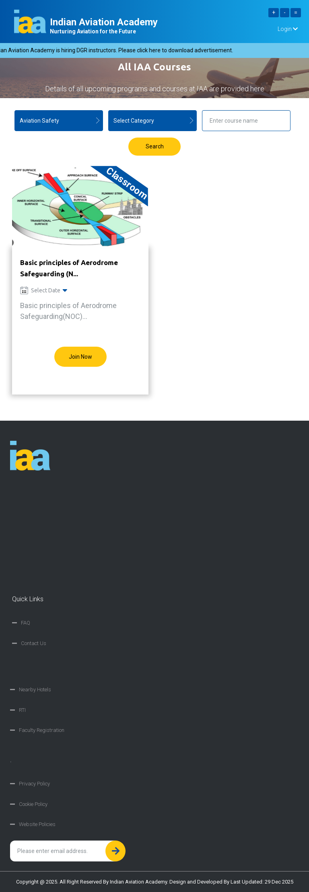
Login (288, 29)
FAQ (25, 623)
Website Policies (37, 824)
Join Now (80, 357)
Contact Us (33, 643)
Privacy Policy (34, 784)
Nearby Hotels (35, 689)
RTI (22, 710)
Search (155, 146)
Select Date (44, 290)
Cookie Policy (33, 804)
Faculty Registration (41, 730)
